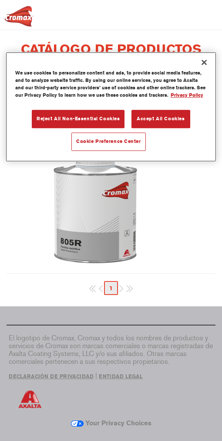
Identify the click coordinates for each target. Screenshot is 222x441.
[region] (111, 107)
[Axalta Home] (19, 20)
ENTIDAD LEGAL (121, 376)
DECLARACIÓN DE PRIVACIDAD (51, 376)
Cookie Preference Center (108, 141)
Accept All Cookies (161, 118)
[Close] (204, 62)
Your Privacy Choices (111, 423)
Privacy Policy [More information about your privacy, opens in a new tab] (187, 95)
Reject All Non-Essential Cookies (78, 118)
